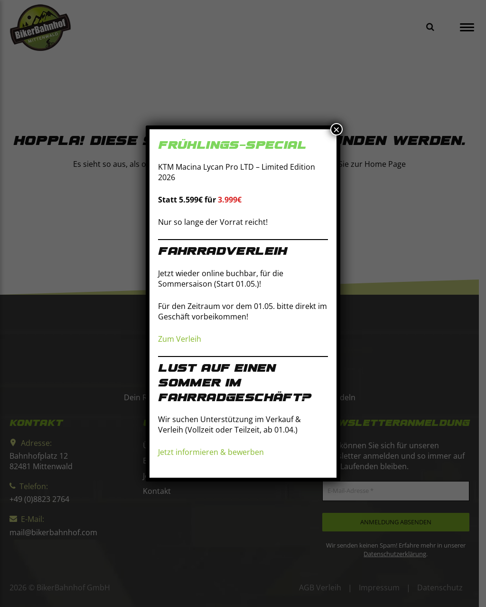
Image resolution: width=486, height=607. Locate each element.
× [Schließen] (336, 129)
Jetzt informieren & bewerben (211, 452)
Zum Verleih (179, 339)
